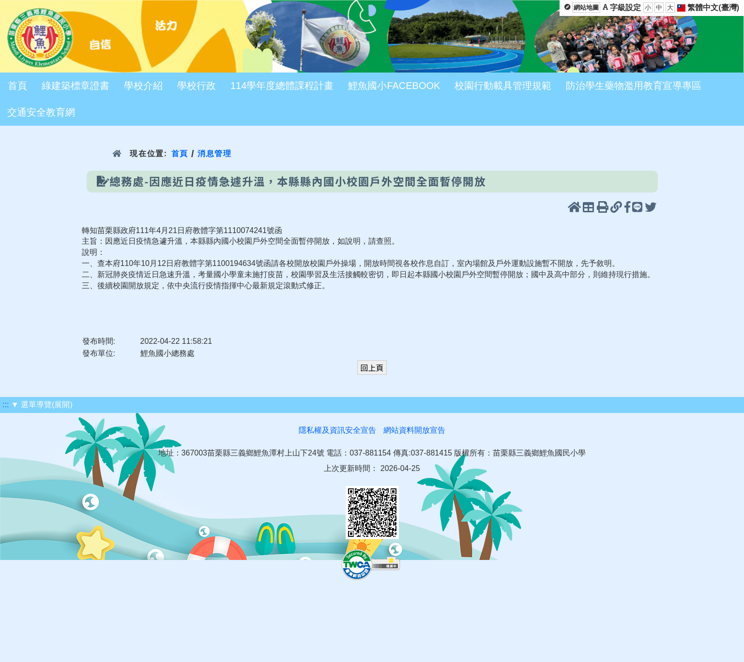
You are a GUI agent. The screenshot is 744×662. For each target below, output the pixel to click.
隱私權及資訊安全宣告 (337, 430)
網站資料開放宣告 (414, 430)
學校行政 (196, 85)
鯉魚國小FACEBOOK (394, 85)
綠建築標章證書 (75, 85)
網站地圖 (586, 7)
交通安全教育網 (41, 112)
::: (5, 404)
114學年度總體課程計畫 (282, 85)
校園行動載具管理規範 (503, 85)
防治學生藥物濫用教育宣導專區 (633, 85)
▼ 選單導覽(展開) (42, 404)
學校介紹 (143, 85)
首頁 (17, 85)
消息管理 (215, 153)
